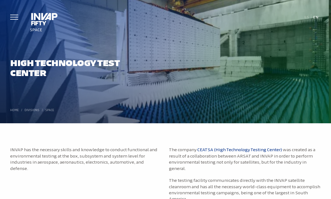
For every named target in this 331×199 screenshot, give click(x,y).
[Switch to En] (316, 17)
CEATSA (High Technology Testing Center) (239, 149)
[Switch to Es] (306, 17)
